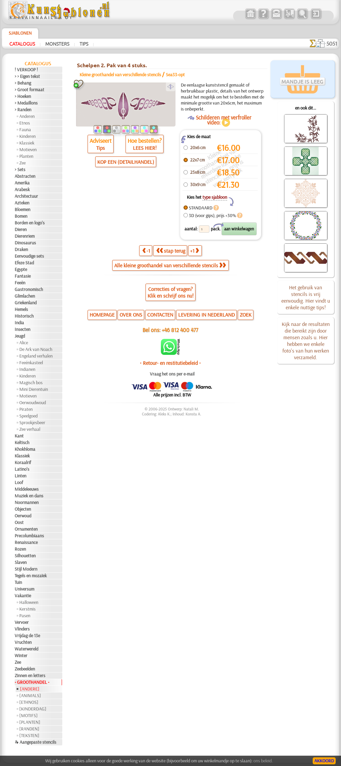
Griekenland (26, 303)
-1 (146, 250)
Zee (22, 163)
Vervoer (22, 622)
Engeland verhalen (36, 356)
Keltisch (22, 442)
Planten (26, 156)
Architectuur (26, 196)
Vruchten (23, 642)
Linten (20, 476)
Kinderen (27, 136)
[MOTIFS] (28, 715)
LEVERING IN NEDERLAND (206, 314)
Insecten (22, 329)
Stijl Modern (26, 569)
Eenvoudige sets (29, 256)
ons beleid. (263, 761)
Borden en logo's (30, 223)
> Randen (23, 110)
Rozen (20, 549)
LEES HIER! (145, 147)
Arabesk (22, 189)
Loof (19, 482)
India (19, 323)
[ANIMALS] (30, 695)
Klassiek (26, 143)
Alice (23, 343)
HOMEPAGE (102, 314)
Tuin (18, 582)
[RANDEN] (29, 729)
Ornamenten (26, 529)
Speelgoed (28, 416)
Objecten (23, 509)
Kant (19, 436)
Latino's (22, 469)
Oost (19, 522)
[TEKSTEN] (29, 735)
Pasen (24, 616)
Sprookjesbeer (32, 422)
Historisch (24, 316)
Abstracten (25, 176)
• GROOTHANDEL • (32, 682)
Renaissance (26, 542)
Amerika (22, 183)
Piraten (26, 409)
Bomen (21, 216)
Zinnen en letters (30, 675)
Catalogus (22, 43)
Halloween (28, 602)
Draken (21, 249)
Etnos (24, 123)
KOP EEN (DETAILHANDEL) (125, 161)
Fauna (25, 129)
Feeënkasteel (31, 363)
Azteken (22, 203)
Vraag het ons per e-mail (172, 374)
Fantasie (23, 276)
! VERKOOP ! (26, 70)
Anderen (27, 116)
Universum (24, 589)
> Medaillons (26, 103)
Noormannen (27, 502)
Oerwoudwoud (32, 402)
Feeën (20, 283)
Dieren (21, 229)
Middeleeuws (27, 489)
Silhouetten (25, 556)
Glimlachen (25, 296)
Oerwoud (23, 516)
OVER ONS (131, 314)
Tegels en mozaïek (31, 576)
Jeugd (20, 336)
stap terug (170, 250)
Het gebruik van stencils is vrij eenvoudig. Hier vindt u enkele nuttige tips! (305, 297)
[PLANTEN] (29, 722)
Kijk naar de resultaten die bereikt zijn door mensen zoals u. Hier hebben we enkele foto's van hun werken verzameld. (306, 341)
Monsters (57, 43)
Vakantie (23, 596)
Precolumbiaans (29, 536)
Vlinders (22, 629)
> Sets (20, 169)
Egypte (21, 269)
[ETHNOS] (28, 702)
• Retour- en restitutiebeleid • (170, 363)
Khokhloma (25, 449)
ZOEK (245, 314)
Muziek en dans (29, 496)
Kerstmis (27, 609)
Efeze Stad (24, 263)
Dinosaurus (25, 243)
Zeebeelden (25, 669)
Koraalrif (23, 462)
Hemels (21, 309)
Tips (84, 43)
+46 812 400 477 (180, 329)
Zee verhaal (29, 429)
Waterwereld (26, 649)
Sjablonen (20, 33)
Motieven (28, 149)
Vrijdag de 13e (27, 635)
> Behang (23, 83)
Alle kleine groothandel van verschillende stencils (170, 265)
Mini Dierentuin (33, 389)
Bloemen (22, 209)
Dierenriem (25, 236)
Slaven (21, 562)
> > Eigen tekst (27, 76)
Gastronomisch (29, 289)
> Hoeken (23, 96)
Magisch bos (31, 382)
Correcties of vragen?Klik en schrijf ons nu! (170, 292)
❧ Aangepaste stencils (35, 742)
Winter (21, 655)
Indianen (27, 369)
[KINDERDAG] (32, 709)
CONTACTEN (160, 314)
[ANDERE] (29, 689)
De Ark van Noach (35, 349)
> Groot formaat (29, 90)
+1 (194, 250)
